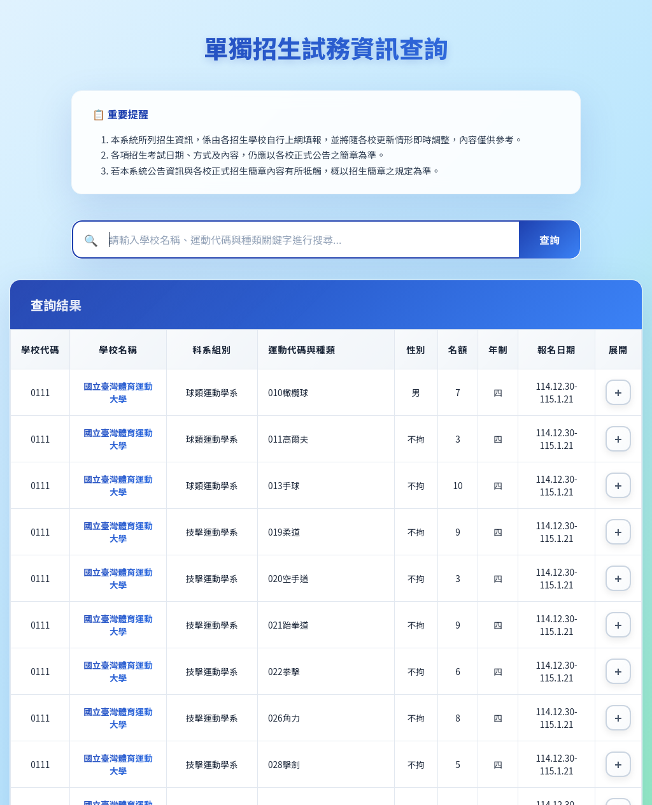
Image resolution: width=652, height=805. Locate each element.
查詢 (549, 239)
